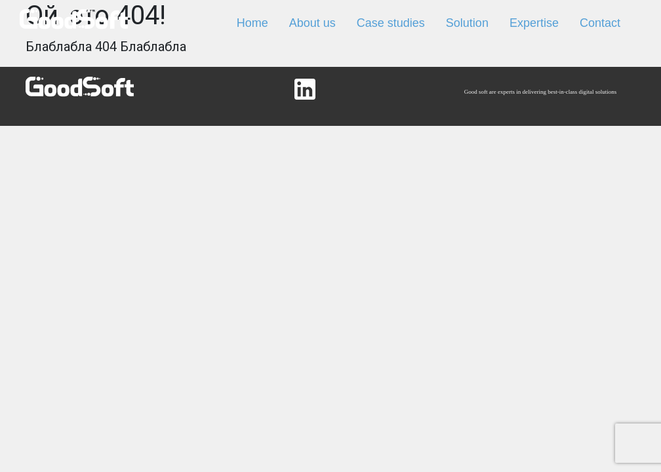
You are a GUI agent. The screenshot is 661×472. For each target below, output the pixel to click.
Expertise (534, 23)
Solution (467, 23)
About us (312, 23)
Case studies (391, 23)
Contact (600, 23)
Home (252, 23)
